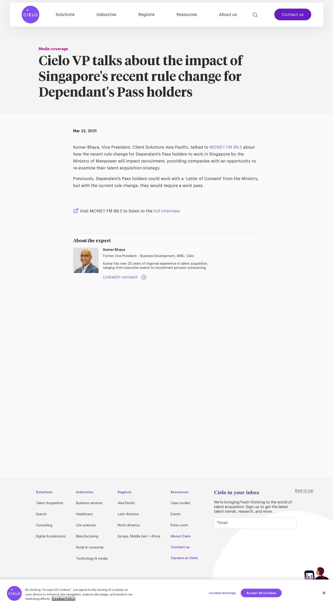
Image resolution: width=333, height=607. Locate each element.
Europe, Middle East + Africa (139, 536)
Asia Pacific (126, 503)
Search (255, 15)
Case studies (180, 503)
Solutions (65, 14)
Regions (146, 14)
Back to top (304, 490)
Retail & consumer (90, 547)
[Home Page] (30, 14)
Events (176, 514)
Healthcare (84, 514)
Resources (186, 14)
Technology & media (92, 558)
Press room (179, 525)
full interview (166, 211)
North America (129, 525)
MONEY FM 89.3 (226, 147)
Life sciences (86, 525)
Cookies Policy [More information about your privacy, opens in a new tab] (63, 600)
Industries (106, 14)
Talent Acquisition (49, 503)
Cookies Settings (222, 594)
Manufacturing (87, 536)
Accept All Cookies (261, 594)
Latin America (128, 514)
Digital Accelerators (51, 536)
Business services (89, 503)
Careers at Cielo (184, 558)
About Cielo (181, 536)
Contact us (293, 14)
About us (228, 14)
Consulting (44, 525)
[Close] (324, 594)
